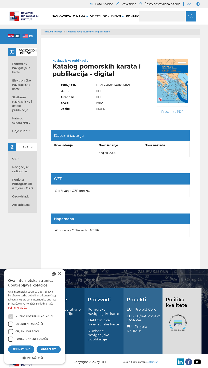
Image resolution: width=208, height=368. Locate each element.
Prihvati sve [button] (21, 349)
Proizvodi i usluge (53, 31)
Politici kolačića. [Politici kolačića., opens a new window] (17, 307)
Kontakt (133, 16)
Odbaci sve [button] (48, 349)
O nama (79, 16)
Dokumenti (112, 16)
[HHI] (25, 16)
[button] (34, 358)
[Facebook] (188, 362)
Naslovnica (61, 16)
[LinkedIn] (179, 362)
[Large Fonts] (189, 4)
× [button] (59, 273)
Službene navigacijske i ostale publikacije (88, 31)
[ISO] (177, 325)
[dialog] (34, 316)
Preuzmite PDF (172, 112)
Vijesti (95, 16)
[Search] (167, 16)
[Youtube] (196, 362)
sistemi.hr (152, 362)
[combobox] (54, 274)
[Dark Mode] (197, 4)
